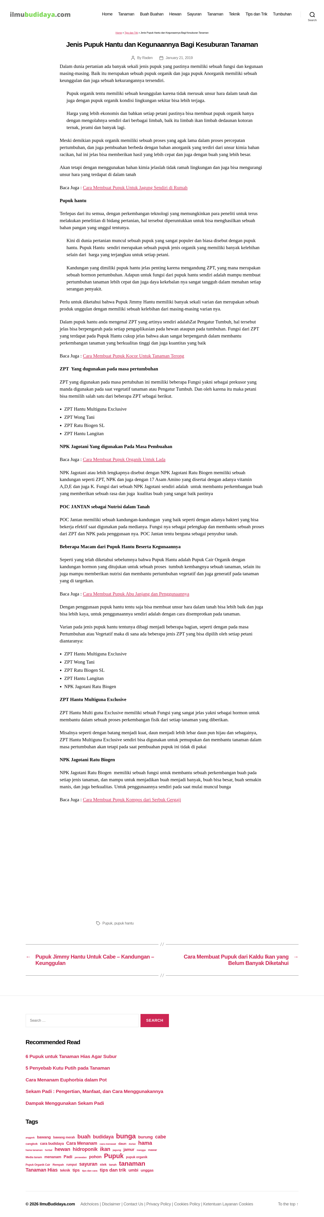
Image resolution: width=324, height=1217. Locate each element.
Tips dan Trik (256, 14)
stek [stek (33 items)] (103, 1164)
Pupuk (108, 923)
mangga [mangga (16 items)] (141, 1150)
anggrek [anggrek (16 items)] (30, 1137)
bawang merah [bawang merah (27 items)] (64, 1137)
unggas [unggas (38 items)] (147, 1170)
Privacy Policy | (160, 1204)
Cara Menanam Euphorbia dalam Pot (66, 1079)
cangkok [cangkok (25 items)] (32, 1143)
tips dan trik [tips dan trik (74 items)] (113, 1169)
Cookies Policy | (188, 1204)
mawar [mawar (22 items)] (152, 1150)
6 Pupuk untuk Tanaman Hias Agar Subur (71, 1056)
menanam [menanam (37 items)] (52, 1157)
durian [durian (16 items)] (132, 1144)
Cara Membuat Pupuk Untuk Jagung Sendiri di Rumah (135, 187)
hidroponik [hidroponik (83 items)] (85, 1149)
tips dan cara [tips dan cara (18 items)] (89, 1170)
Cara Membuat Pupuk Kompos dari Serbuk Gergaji (132, 799)
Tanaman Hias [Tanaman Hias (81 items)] (42, 1170)
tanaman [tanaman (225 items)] (132, 1163)
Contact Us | (134, 1204)
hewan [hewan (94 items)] (62, 1149)
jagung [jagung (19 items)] (117, 1149)
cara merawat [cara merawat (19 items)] (108, 1143)
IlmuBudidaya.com (57, 1204)
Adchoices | (91, 1204)
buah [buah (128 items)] (83, 1136)
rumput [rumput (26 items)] (71, 1164)
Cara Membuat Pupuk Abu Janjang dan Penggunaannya (136, 594)
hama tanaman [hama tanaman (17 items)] (34, 1150)
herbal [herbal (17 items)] (48, 1150)
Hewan (175, 14)
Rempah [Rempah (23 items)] (58, 1164)
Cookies (246, 1204)
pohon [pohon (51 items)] (95, 1156)
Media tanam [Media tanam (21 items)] (34, 1157)
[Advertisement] (162, 860)
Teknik (234, 14)
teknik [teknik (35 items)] (65, 1170)
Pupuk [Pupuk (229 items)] (113, 1156)
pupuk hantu (124, 923)
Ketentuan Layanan (221, 1204)
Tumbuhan (282, 14)
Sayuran (194, 14)
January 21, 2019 (179, 58)
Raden (147, 58)
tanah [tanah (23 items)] (112, 1164)
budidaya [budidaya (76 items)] (103, 1136)
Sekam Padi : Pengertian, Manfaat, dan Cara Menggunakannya (94, 1091)
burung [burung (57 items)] (145, 1137)
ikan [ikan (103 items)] (105, 1149)
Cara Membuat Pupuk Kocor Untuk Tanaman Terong (133, 356)
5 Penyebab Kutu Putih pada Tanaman (68, 1068)
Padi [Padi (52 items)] (68, 1156)
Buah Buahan (151, 14)
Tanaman (126, 14)
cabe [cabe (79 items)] (160, 1137)
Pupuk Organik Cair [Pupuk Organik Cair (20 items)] (38, 1164)
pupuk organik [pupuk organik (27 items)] (136, 1157)
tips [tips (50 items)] (76, 1170)
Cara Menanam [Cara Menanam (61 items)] (81, 1143)
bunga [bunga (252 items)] (126, 1136)
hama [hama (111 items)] (145, 1143)
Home (107, 14)
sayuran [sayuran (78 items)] (88, 1164)
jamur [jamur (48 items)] (128, 1149)
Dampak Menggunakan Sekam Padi (65, 1103)
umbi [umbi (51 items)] (133, 1170)
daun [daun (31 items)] (122, 1143)
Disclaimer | (112, 1204)
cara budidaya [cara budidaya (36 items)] (52, 1143)
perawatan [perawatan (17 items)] (81, 1157)
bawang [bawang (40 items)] (44, 1137)
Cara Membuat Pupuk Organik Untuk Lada (124, 459)
